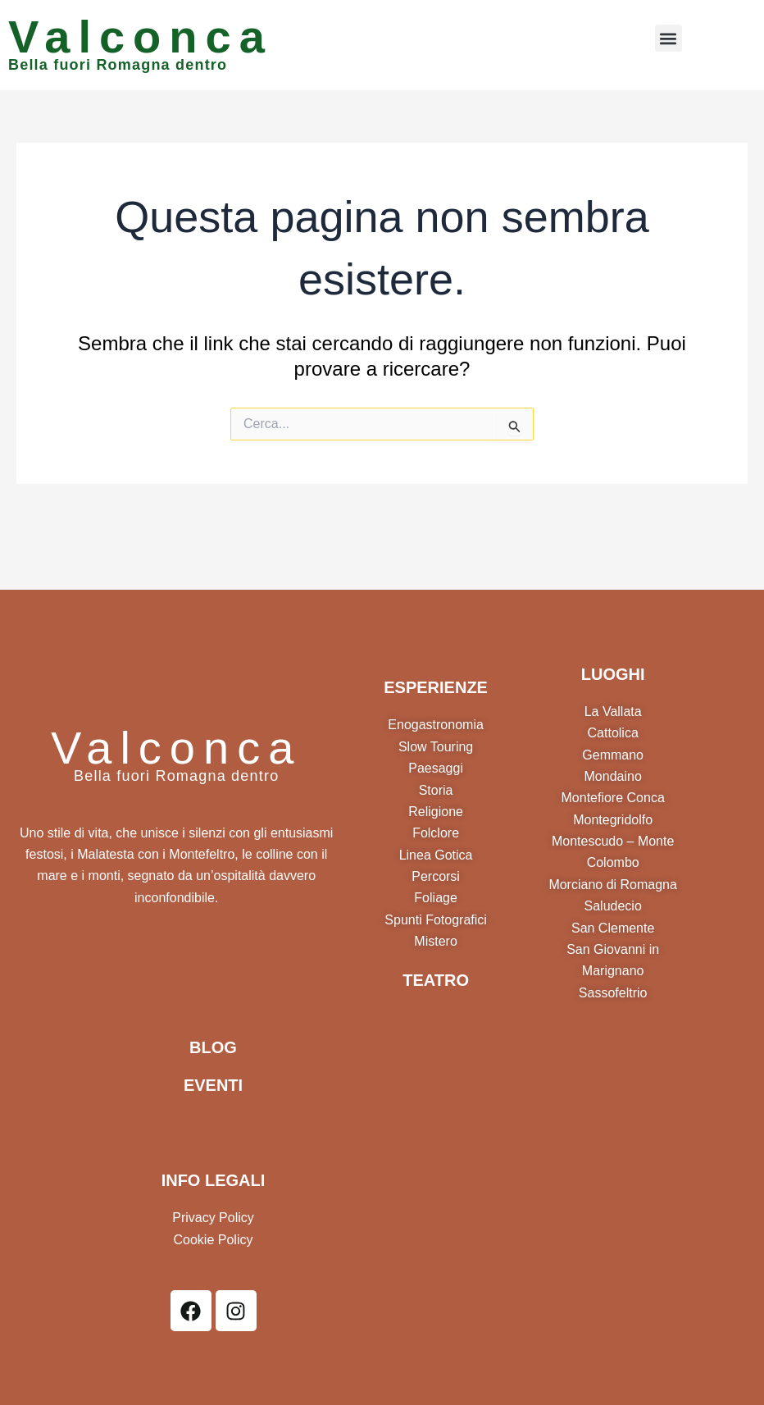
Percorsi (436, 876)
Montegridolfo (613, 820)
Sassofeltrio (613, 993)
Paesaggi (435, 768)
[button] (668, 38)
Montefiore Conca (613, 798)
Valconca (140, 36)
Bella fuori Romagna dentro (117, 65)
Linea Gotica (436, 855)
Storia (436, 790)
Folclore (435, 833)
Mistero (435, 941)
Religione (435, 812)
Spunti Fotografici (435, 920)
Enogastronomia (436, 725)
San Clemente (612, 928)
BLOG (213, 1047)
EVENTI (213, 1085)
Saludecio (613, 906)
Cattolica (613, 733)
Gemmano (612, 755)
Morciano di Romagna (612, 885)
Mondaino (613, 776)
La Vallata (613, 711)
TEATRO (435, 980)
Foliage (435, 898)
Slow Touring (435, 747)
